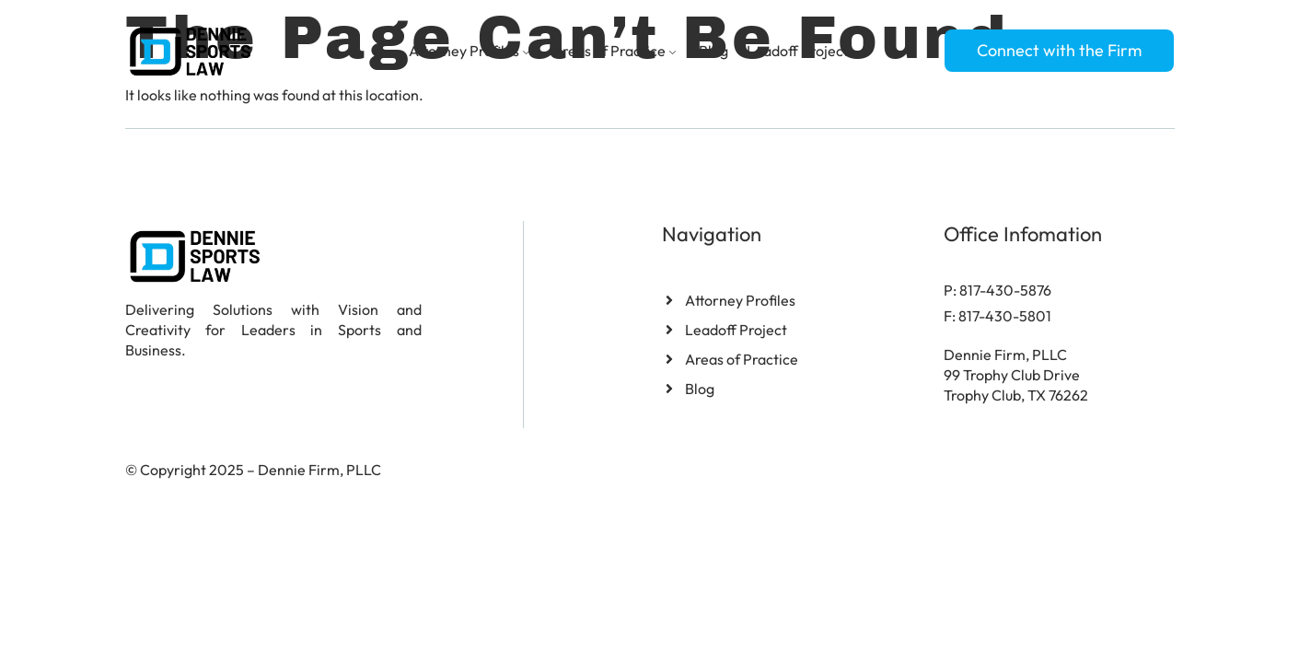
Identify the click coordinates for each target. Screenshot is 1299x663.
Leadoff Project (798, 50)
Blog (713, 50)
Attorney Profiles (471, 50)
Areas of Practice (616, 50)
